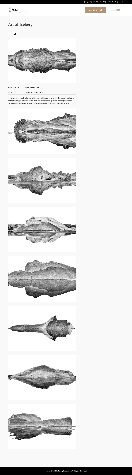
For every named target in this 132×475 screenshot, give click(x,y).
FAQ (116, 2)
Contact (109, 2)
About (102, 2)
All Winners (95, 10)
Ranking (115, 10)
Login (122, 2)
